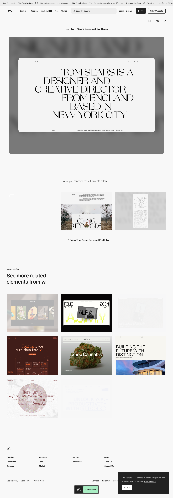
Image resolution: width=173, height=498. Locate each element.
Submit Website (156, 11)
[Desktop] (32, 313)
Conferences (77, 462)
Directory (34, 11)
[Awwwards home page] (79, 489)
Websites (10, 457)
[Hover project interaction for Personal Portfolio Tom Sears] (32, 211)
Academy (46, 11)
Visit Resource (90, 490)
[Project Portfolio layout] (86, 211)
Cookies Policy (12, 481)
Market (64, 11)
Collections (11, 462)
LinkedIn (116, 481)
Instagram (106, 481)
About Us (108, 462)
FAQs (106, 457)
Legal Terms (25, 481)
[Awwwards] (10, 11)
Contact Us (109, 466)
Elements (10, 466)
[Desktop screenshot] (32, 398)
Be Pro (141, 11)
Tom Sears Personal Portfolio (89, 29)
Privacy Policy (39, 481)
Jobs (57, 11)
